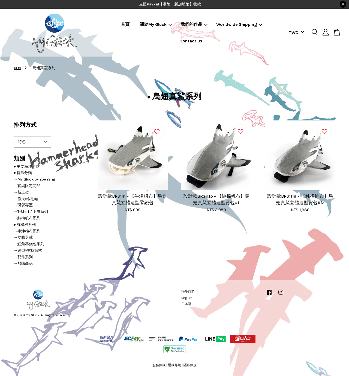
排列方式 (25, 125)
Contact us (190, 40)
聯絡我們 (187, 291)
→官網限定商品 (27, 186)
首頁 (125, 24)
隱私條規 (190, 365)
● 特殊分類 (23, 172)
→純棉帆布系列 (27, 218)
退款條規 (174, 365)
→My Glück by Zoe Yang (34, 179)
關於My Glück (156, 24)
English (186, 298)
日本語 (186, 304)
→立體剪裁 (23, 237)
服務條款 (159, 365)
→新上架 (21, 192)
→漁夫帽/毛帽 (26, 199)
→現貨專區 (23, 205)
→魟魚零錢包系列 (29, 244)
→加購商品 (23, 263)
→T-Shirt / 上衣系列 (31, 211)
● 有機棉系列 (25, 224)
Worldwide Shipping (239, 24)
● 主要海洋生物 (27, 166)
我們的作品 (193, 24)
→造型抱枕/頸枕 (28, 250)
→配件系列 (23, 257)
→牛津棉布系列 (27, 231)
